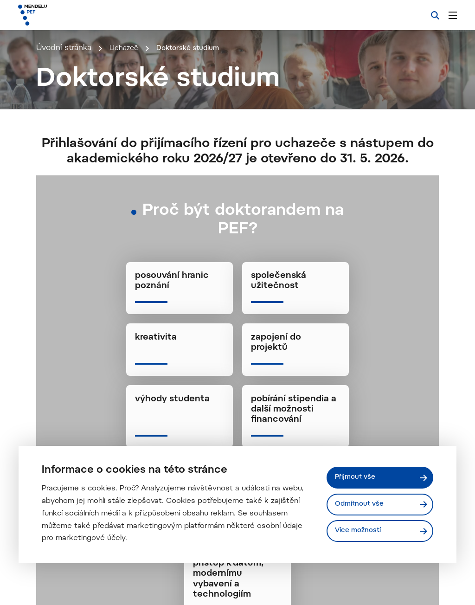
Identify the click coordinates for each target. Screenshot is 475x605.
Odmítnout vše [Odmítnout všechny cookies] (361, 504)
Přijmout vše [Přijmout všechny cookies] (357, 476)
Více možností (360, 531)
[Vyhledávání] (435, 15)
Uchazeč (125, 175)
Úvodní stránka (63, 175)
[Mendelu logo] (68, 15)
